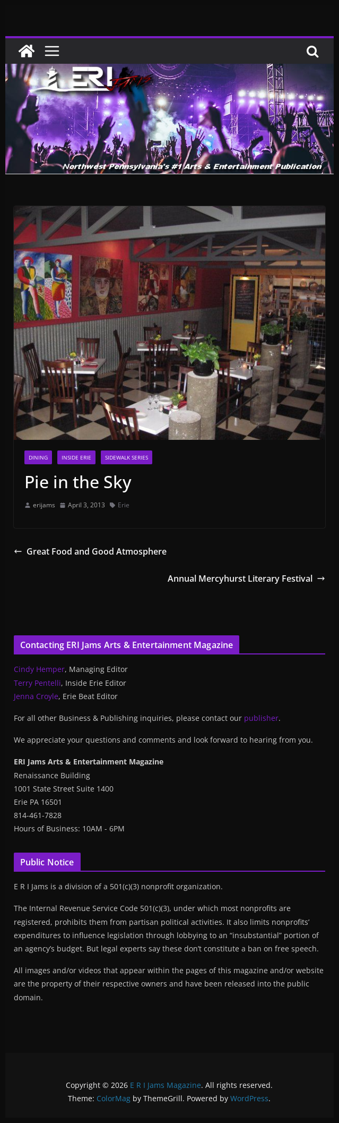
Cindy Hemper (39, 669)
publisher (261, 718)
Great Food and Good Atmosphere (90, 551)
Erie (123, 504)
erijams (44, 504)
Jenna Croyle (36, 696)
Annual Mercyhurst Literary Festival (246, 578)
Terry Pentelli (37, 683)
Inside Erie (76, 457)
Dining (38, 457)
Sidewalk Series (126, 457)
